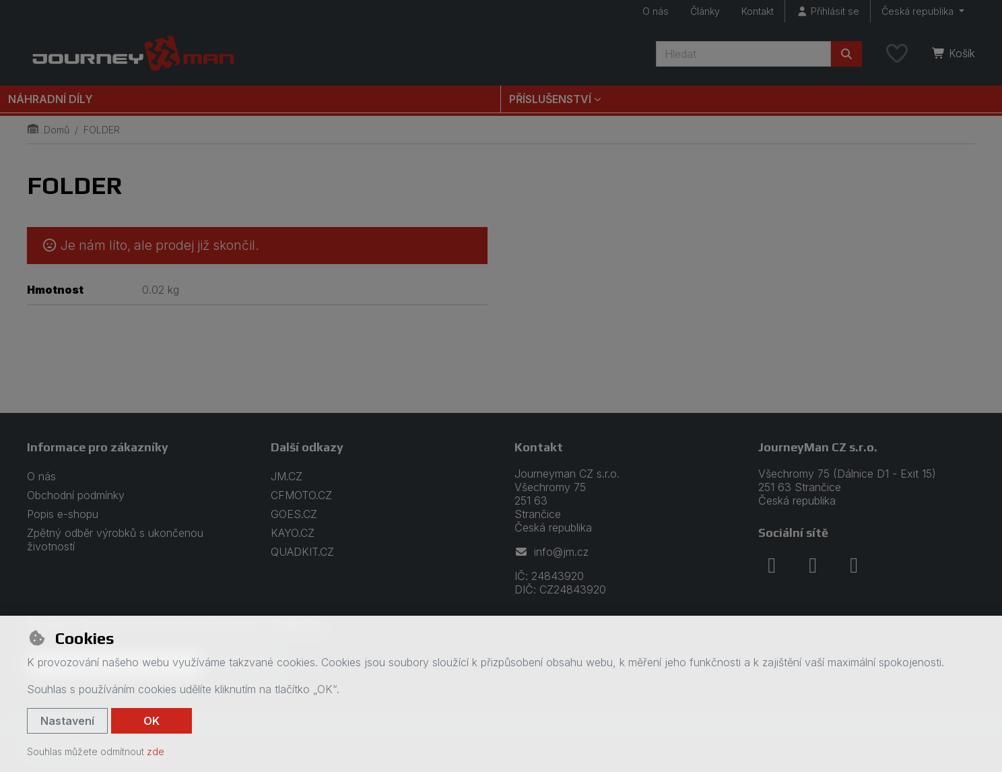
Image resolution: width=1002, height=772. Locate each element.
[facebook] (771, 565)
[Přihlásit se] (827, 11)
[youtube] (853, 565)
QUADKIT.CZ (302, 551)
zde (155, 751)
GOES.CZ (294, 514)
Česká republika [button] (918, 11)
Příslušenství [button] (550, 99)
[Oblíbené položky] (897, 54)
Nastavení (67, 721)
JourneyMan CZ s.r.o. (817, 447)
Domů (48, 129)
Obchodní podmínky (76, 495)
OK (151, 721)
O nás (655, 11)
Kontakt (757, 11)
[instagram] (812, 565)
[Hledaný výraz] (743, 54)
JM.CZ (286, 476)
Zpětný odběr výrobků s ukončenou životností (115, 539)
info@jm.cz (551, 551)
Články (705, 11)
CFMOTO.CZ (301, 495)
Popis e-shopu (62, 514)
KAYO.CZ (292, 533)
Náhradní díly (50, 99)
